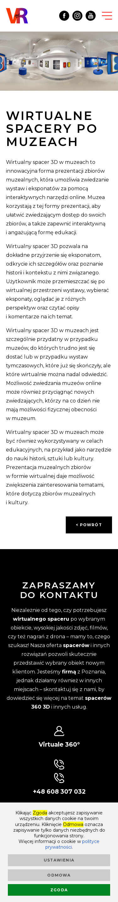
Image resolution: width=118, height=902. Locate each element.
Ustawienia (59, 860)
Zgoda (59, 890)
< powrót (89, 524)
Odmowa (58, 875)
